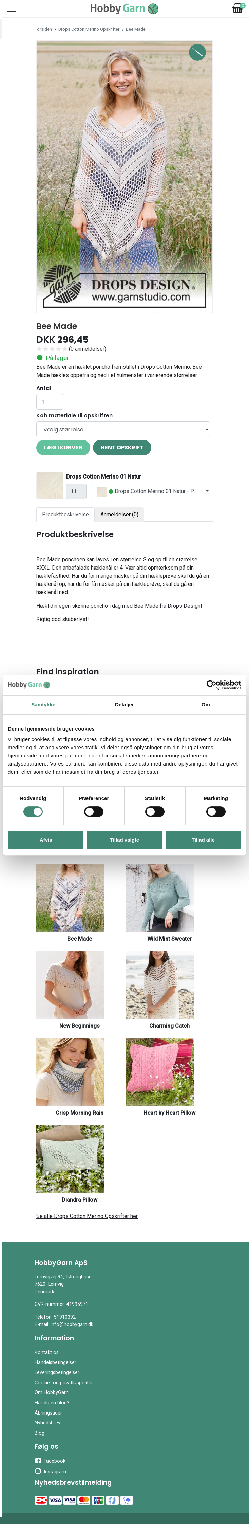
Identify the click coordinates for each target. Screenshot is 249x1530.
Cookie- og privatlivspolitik (63, 1383)
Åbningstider (48, 1413)
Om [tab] (206, 704)
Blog (39, 1433)
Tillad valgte (124, 840)
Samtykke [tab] (43, 704)
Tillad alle (203, 840)
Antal (43, 388)
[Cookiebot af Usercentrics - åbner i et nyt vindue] (211, 685)
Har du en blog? (52, 1403)
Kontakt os (47, 1352)
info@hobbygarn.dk (72, 1324)
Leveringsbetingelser (57, 1372)
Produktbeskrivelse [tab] (65, 514)
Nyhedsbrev (47, 1423)
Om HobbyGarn (52, 1393)
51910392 (65, 1317)
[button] (50, 177)
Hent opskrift (122, 447)
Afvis (46, 840)
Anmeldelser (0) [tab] (119, 514)
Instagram (50, 1471)
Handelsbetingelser (55, 1362)
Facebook (50, 1460)
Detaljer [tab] (124, 704)
